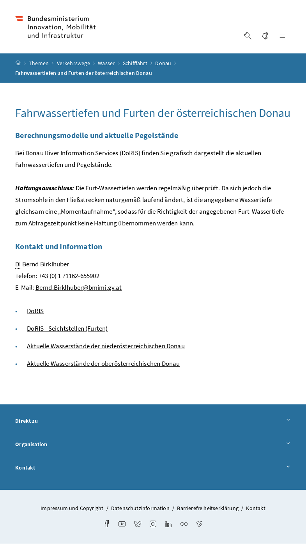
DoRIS (35, 311)
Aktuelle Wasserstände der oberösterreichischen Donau (103, 364)
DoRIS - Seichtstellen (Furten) (67, 328)
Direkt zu (153, 421)
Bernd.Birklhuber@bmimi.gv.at (78, 288)
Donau (163, 63)
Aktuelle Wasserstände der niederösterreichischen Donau (106, 346)
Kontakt (153, 468)
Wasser (107, 63)
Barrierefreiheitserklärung (208, 508)
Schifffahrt (136, 63)
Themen (39, 63)
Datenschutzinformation (140, 508)
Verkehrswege (74, 63)
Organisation (153, 445)
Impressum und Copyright (72, 508)
